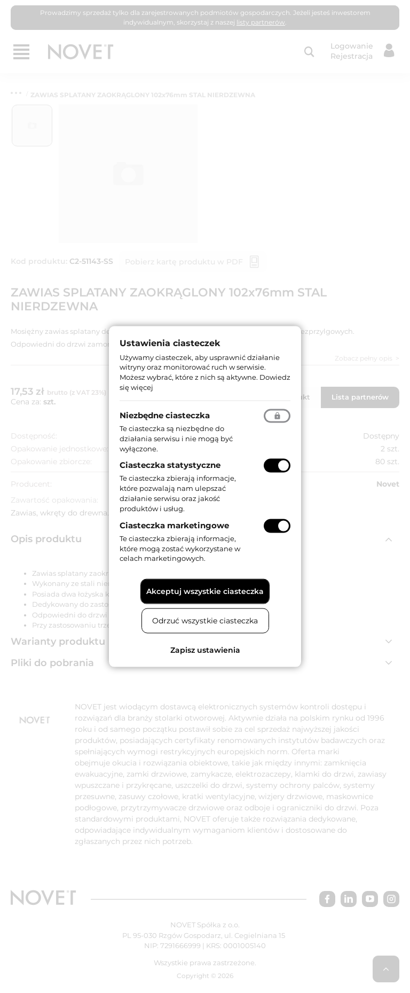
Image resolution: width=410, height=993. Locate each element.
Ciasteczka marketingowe (174, 525)
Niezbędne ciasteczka (165, 415)
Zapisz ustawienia (205, 650)
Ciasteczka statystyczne (170, 465)
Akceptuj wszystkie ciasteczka (205, 591)
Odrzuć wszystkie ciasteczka (205, 620)
